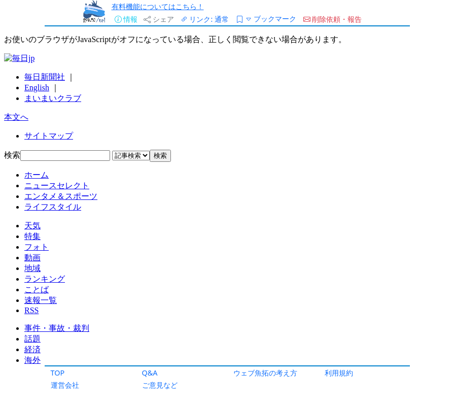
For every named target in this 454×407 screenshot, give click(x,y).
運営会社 (65, 385)
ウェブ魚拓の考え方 (265, 373)
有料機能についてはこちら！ (158, 6)
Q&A (150, 373)
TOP (58, 373)
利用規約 (339, 373)
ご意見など (160, 385)
